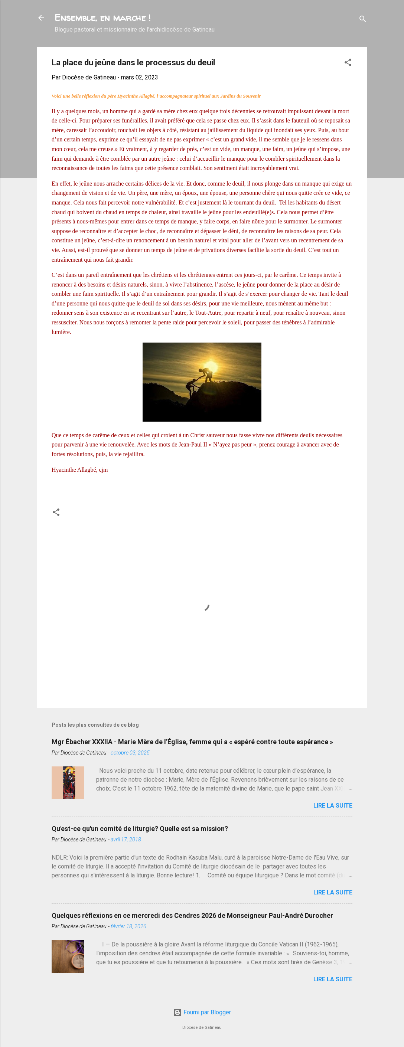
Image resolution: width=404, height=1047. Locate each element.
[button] (347, 63)
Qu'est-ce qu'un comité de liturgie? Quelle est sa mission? (140, 828)
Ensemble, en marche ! (103, 18)
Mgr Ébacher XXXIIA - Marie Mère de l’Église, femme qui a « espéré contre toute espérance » (192, 742)
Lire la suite (332, 805)
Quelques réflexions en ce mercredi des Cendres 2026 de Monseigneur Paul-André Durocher (192, 915)
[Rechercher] (362, 20)
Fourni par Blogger (202, 1012)
